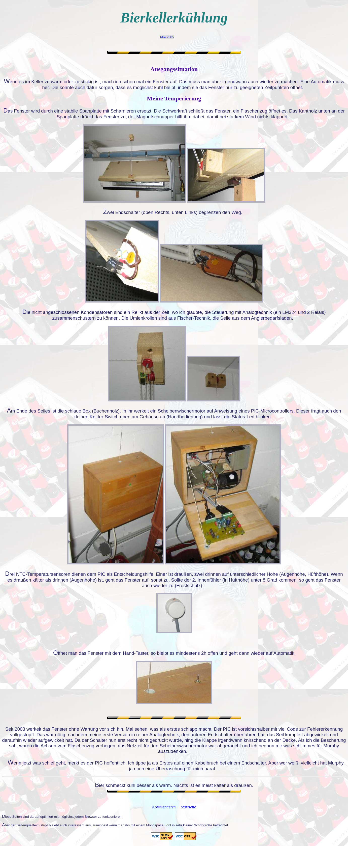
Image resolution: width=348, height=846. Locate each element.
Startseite (188, 807)
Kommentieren (164, 807)
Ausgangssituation (174, 69)
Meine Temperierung (174, 98)
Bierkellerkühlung (174, 17)
